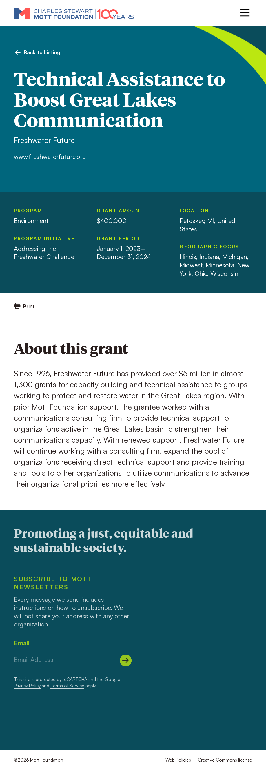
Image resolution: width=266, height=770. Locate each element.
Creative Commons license (225, 760)
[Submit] (126, 660)
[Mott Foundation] (74, 13)
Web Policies (178, 760)
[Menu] (245, 13)
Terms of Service (67, 686)
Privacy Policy (27, 686)
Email (22, 643)
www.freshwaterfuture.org (50, 156)
